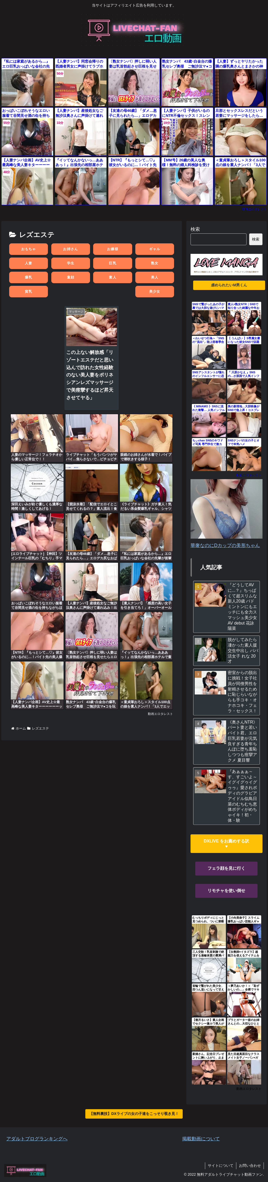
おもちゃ (28, 249)
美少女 (154, 291)
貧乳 (28, 291)
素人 (112, 277)
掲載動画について (201, 1138)
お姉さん (70, 249)
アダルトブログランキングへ (37, 1138)
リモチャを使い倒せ (226, 890)
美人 (155, 277)
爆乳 (28, 277)
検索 (195, 229)
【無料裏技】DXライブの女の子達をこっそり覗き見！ (133, 1114)
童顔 (71, 277)
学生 (71, 263)
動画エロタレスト (254, 209)
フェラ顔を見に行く (226, 868)
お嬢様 (112, 249)
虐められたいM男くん (229, 285)
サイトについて (220, 1165)
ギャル (154, 249)
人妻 (28, 263)
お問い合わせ (250, 1165)
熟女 (155, 263)
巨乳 (112, 263)
